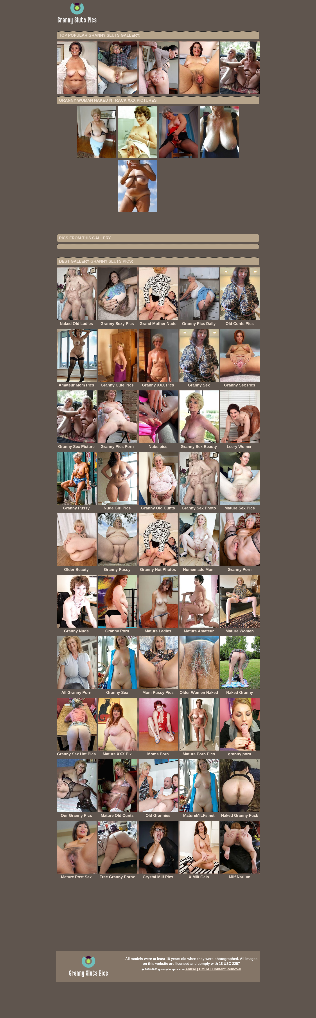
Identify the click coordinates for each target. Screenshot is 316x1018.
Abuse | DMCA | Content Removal (213, 1005)
